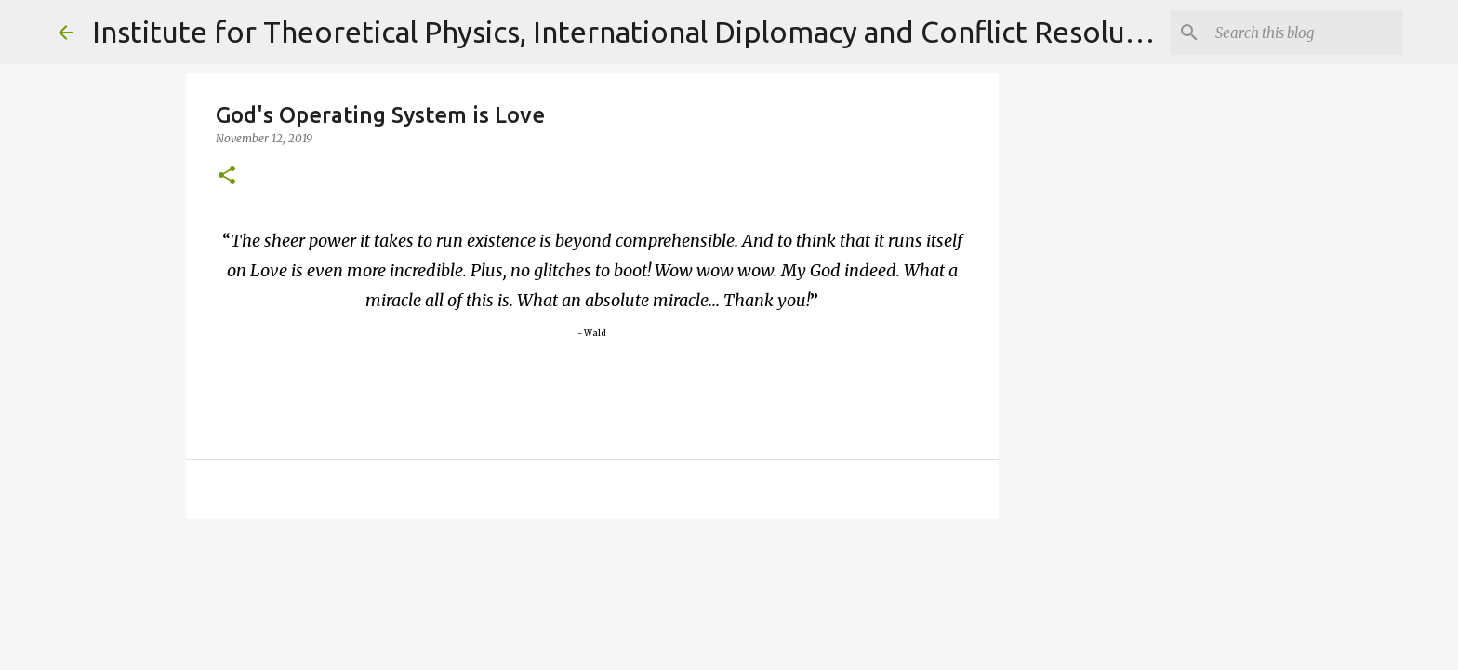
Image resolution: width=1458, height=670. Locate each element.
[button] (227, 176)
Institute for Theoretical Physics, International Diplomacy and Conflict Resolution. (639, 31)
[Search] (1305, 32)
